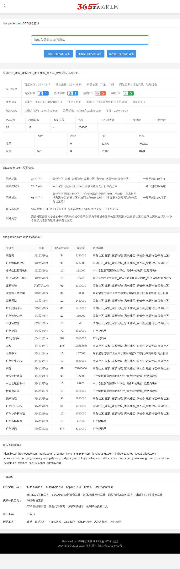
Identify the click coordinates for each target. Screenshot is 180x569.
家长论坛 (11, 285)
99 (61, 263)
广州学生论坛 (14, 360)
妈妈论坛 (11, 398)
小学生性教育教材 (17, 270)
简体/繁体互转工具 (94, 494)
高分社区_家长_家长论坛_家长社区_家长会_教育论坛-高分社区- (131, 255)
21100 (105, 151)
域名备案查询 (35, 487)
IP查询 (88, 487)
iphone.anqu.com (102, 453)
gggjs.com (46, 453)
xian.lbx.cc (10, 453)
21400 (105, 143)
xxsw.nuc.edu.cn (14, 458)
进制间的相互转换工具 (148, 494)
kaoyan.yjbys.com (145, 453)
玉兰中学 (11, 353)
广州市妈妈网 (14, 421)
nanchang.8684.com (78, 453)
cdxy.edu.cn (162, 458)
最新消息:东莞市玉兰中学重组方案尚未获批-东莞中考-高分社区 (130, 293)
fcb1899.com (37, 462)
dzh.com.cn (110, 458)
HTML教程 (55, 521)
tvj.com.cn (10, 462)
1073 (142, 151)
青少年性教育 (14, 375)
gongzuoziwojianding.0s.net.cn (44, 458)
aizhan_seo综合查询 (121, 53)
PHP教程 (115, 521)
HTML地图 (111, 541)
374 (62, 428)
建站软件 (40, 521)
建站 (29, 521)
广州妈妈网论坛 (15, 263)
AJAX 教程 (100, 521)
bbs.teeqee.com (28, 453)
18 (30, 127)
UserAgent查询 (104, 487)
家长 (8, 345)
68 (61, 375)
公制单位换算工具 (97, 506)
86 (61, 398)
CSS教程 (69, 521)
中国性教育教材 (15, 383)
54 (61, 255)
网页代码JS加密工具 (120, 494)
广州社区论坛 (14, 406)
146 (62, 345)
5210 (40, 151)
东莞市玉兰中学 (15, 293)
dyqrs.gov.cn (71, 458)
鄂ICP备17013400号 (110, 545)
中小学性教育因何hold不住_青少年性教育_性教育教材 (125, 270)
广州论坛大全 (14, 315)
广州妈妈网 (99, 330)
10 (61, 270)
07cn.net (59, 453)
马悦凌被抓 (12, 323)
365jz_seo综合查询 (58, 53)
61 (61, 406)
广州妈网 (11, 330)
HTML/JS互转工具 (38, 494)
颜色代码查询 (57, 506)
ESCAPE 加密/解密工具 (66, 494)
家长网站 (11, 300)
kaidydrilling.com (91, 458)
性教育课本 (12, 390)
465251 (143, 143)
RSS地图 (98, 541)
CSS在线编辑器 (36, 506)
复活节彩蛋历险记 (17, 278)
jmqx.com (124, 458)
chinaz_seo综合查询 (90, 53)
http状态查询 (74, 487)
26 (7, 127)
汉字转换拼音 (76, 506)
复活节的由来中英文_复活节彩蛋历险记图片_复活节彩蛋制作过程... (133, 278)
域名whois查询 (55, 487)
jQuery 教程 (84, 521)
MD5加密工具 (35, 500)
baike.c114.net (124, 453)
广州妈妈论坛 (14, 308)
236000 (82, 127)
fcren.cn (23, 462)
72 (61, 330)
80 (61, 308)
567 (62, 338)
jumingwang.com (142, 458)
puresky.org (54, 462)
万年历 (31, 514)
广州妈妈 (11, 428)
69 (61, 285)
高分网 (10, 255)
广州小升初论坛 (15, 413)
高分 (8, 368)
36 (61, 293)
